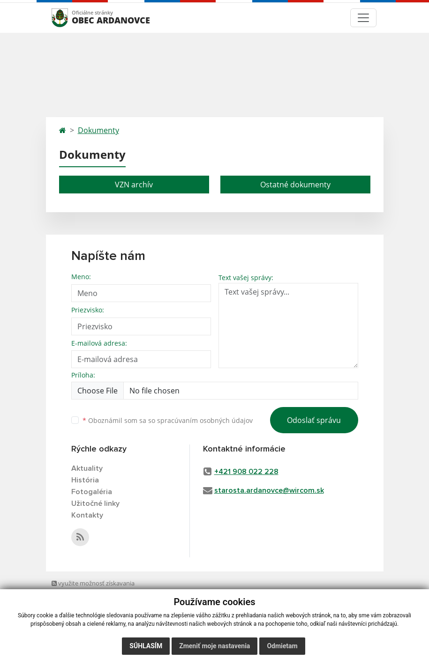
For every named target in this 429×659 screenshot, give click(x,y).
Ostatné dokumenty (295, 184)
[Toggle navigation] (363, 17)
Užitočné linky (95, 503)
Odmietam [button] (282, 646)
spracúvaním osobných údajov (205, 420)
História (85, 480)
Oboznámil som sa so (168, 420)
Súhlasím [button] (145, 646)
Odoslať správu (314, 420)
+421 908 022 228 (246, 471)
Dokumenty (98, 130)
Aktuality (87, 468)
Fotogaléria (91, 492)
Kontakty (87, 515)
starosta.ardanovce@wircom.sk (269, 490)
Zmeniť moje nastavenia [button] (214, 646)
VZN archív (134, 184)
